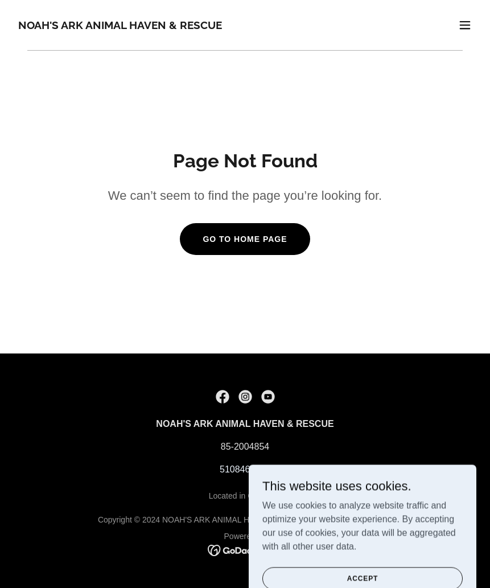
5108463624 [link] (245, 469)
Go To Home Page (245, 239)
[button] (465, 25)
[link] (120, 26)
